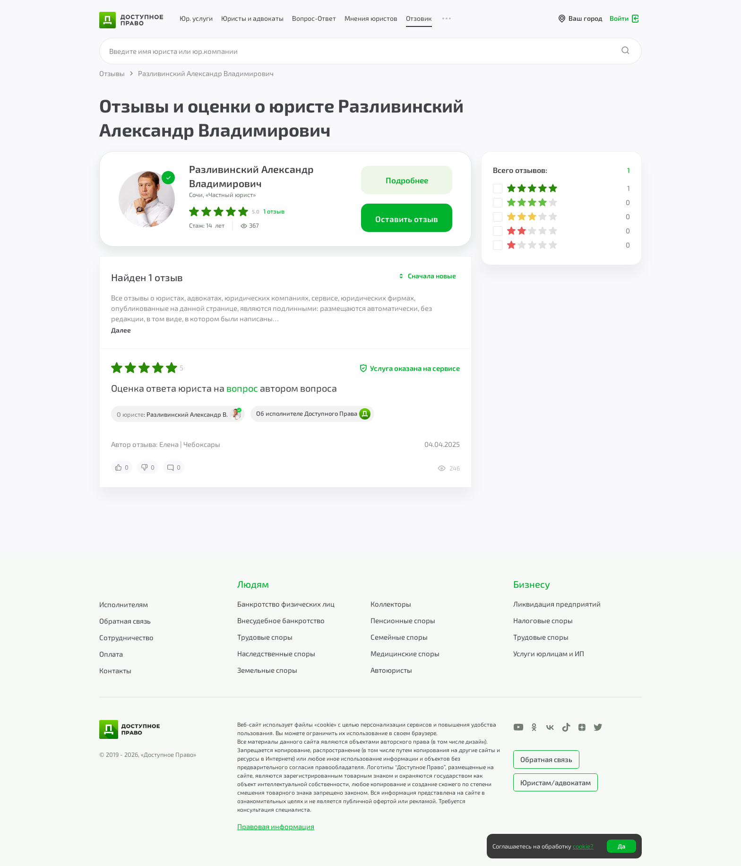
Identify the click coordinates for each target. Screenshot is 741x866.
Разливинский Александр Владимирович (251, 176)
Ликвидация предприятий (557, 604)
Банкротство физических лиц (286, 604)
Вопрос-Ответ (314, 18)
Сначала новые (431, 276)
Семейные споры (399, 637)
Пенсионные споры (402, 620)
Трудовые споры (265, 637)
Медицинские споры (404, 653)
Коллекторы (390, 604)
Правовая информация (275, 826)
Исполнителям (123, 604)
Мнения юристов (371, 18)
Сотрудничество (126, 637)
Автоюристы (391, 670)
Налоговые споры (543, 620)
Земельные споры (267, 670)
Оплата (111, 654)
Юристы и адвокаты (252, 18)
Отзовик (419, 18)
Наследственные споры (276, 653)
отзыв (273, 211)
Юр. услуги (196, 18)
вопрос (242, 388)
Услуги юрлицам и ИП (548, 653)
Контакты (115, 670)
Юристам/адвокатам (555, 782)
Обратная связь (125, 621)
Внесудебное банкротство (281, 620)
